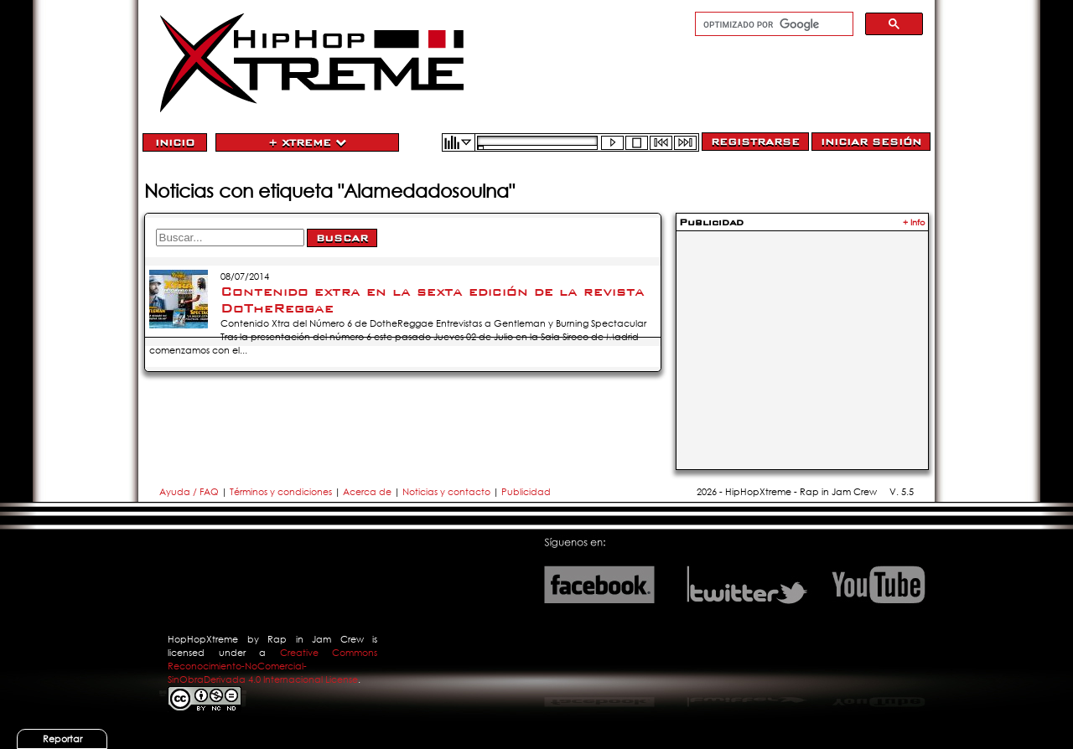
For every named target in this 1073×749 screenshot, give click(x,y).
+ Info (914, 222)
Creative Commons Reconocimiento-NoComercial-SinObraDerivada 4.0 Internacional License (272, 666)
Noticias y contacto (447, 491)
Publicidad (526, 491)
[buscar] (772, 24)
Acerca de (367, 491)
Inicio (174, 142)
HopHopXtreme (203, 639)
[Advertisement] (802, 340)
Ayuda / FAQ (190, 491)
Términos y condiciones (281, 491)
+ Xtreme (307, 142)
